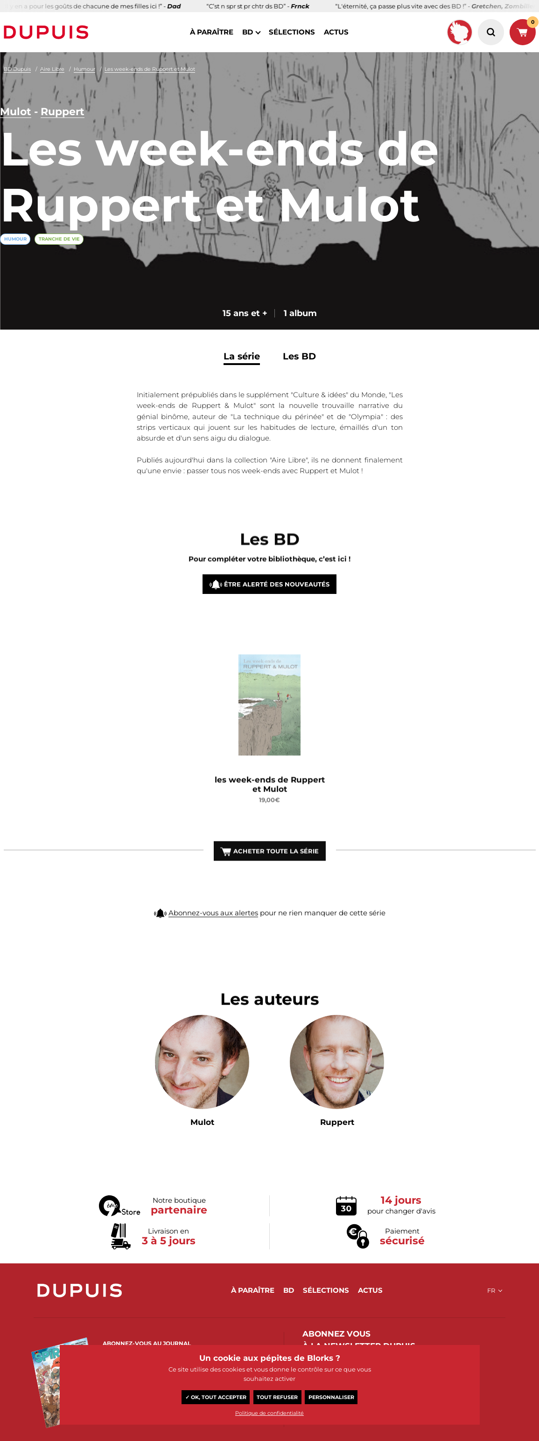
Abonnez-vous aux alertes (213, 923)
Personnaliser (331, 1397)
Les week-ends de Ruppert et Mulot (150, 69)
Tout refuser (277, 1397)
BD (247, 32)
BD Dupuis (17, 69)
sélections (292, 32)
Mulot (15, 112)
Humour (84, 69)
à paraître (211, 32)
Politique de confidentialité (269, 1413)
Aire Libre (52, 69)
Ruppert (62, 112)
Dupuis (48, 32)
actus (336, 32)
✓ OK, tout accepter (215, 1397)
